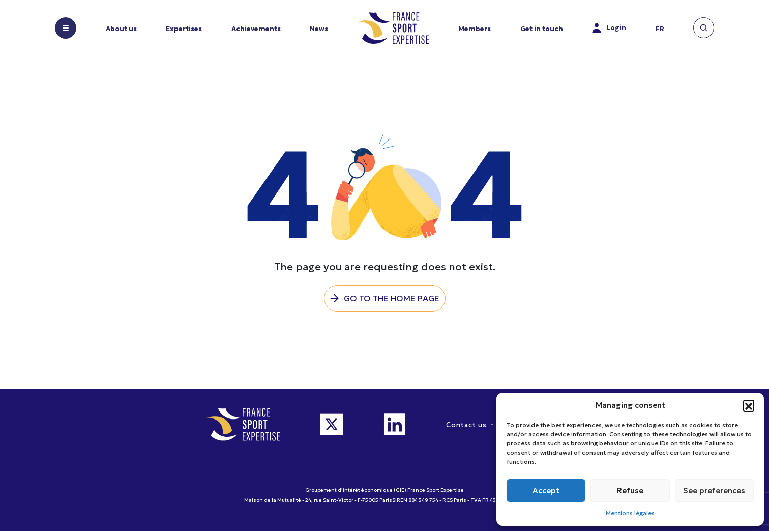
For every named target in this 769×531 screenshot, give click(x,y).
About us (121, 28)
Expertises (184, 28)
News (319, 28)
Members (474, 28)
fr (660, 28)
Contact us (466, 425)
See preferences (714, 490)
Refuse (630, 490)
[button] (749, 405)
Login (609, 28)
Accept (546, 490)
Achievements (256, 28)
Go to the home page (391, 298)
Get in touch (541, 28)
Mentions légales (630, 513)
